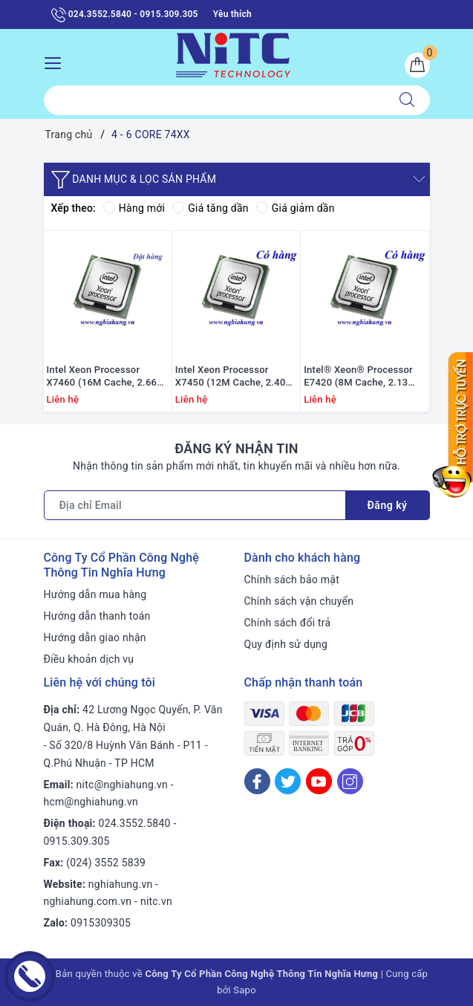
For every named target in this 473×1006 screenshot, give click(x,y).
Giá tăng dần (210, 208)
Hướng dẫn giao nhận (95, 637)
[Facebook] (257, 781)
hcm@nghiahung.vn (91, 802)
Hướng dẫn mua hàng (95, 594)
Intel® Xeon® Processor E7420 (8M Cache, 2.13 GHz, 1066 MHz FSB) (358, 376)
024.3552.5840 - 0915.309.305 (124, 14)
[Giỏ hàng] (417, 65)
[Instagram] (350, 781)
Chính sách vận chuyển (299, 601)
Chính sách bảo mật (291, 579)
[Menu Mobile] (57, 61)
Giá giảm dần (295, 208)
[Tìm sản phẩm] (214, 100)
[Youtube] (319, 781)
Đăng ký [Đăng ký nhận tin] (388, 505)
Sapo (244, 990)
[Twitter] (288, 781)
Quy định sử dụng (286, 644)
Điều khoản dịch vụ (89, 659)
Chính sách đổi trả (287, 623)
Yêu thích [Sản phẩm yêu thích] (232, 14)
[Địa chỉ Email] (195, 505)
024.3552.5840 (135, 823)
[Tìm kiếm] (407, 100)
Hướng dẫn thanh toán (97, 616)
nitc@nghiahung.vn (122, 785)
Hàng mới (134, 208)
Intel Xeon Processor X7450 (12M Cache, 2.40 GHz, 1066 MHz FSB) (230, 376)
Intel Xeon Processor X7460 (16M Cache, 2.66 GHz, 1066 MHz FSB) (102, 376)
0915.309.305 (77, 841)
